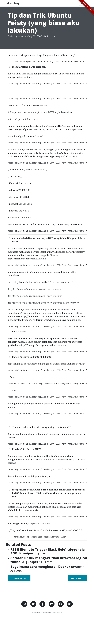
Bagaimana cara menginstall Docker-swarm (48, 568)
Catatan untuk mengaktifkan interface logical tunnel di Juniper (48, 560)
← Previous (19, 578)
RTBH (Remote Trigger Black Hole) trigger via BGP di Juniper (47, 551)
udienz (21, 36)
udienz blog (12, 3)
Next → (77, 578)
